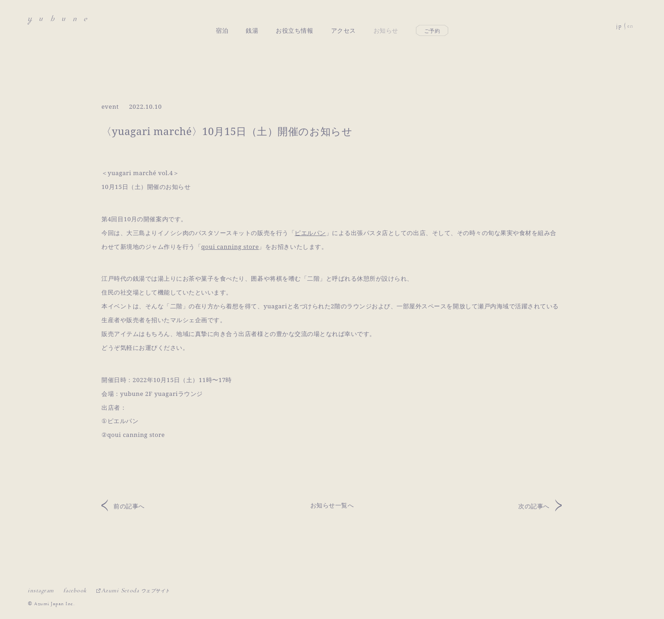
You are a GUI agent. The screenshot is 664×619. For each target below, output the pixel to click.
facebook (75, 590)
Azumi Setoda (135, 590)
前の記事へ (129, 506)
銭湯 (252, 20)
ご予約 (432, 20)
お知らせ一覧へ (332, 505)
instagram (41, 590)
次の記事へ (534, 506)
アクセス (343, 20)
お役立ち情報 (294, 20)
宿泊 (222, 20)
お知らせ (386, 20)
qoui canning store (230, 246)
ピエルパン (310, 233)
